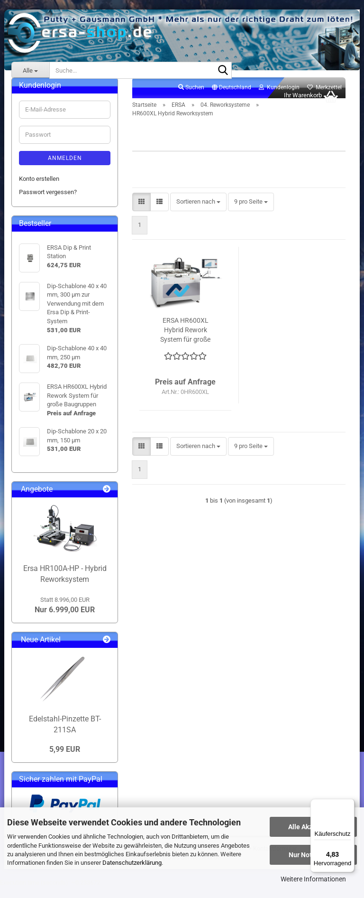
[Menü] (349, 804)
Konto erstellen (39, 189)
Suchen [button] (191, 97)
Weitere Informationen (313, 879)
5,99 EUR (64, 760)
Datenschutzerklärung (132, 862)
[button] (231, 98)
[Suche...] (30, 70)
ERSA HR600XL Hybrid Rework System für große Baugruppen (185, 341)
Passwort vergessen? (48, 202)
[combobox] (198, 212)
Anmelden (65, 168)
